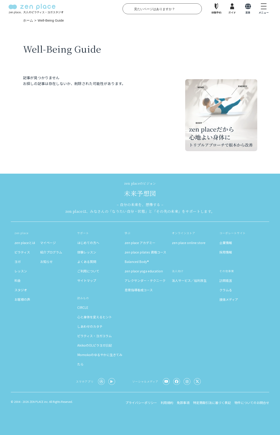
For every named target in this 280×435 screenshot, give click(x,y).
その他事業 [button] (226, 271)
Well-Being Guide (51, 20)
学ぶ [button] (127, 233)
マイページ (48, 242)
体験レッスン (86, 252)
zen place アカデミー (140, 242)
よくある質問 (86, 261)
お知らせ (46, 261)
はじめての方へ (88, 242)
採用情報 (225, 252)
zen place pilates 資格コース (145, 252)
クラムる (225, 290)
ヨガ (17, 261)
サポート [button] (83, 233)
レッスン (20, 271)
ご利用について (88, 271)
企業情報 (225, 242)
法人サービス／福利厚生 (189, 280)
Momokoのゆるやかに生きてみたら (99, 359)
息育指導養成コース (139, 290)
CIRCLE (82, 307)
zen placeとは (24, 242)
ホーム (28, 20)
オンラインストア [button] (183, 233)
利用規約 (167, 402)
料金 (17, 280)
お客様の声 (22, 299)
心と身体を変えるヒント (94, 317)
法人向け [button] (178, 271)
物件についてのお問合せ (251, 402)
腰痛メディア (228, 299)
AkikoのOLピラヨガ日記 (94, 345)
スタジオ (20, 290)
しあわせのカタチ (89, 326)
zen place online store (188, 242)
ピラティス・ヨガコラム (94, 336)
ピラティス (22, 252)
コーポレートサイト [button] (232, 233)
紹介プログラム (51, 252)
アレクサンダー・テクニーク (145, 280)
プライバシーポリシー (141, 402)
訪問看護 (225, 280)
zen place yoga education (144, 271)
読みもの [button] (83, 298)
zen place (21, 233)
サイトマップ (86, 280)
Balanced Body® (137, 261)
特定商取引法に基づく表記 (212, 402)
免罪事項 (183, 402)
